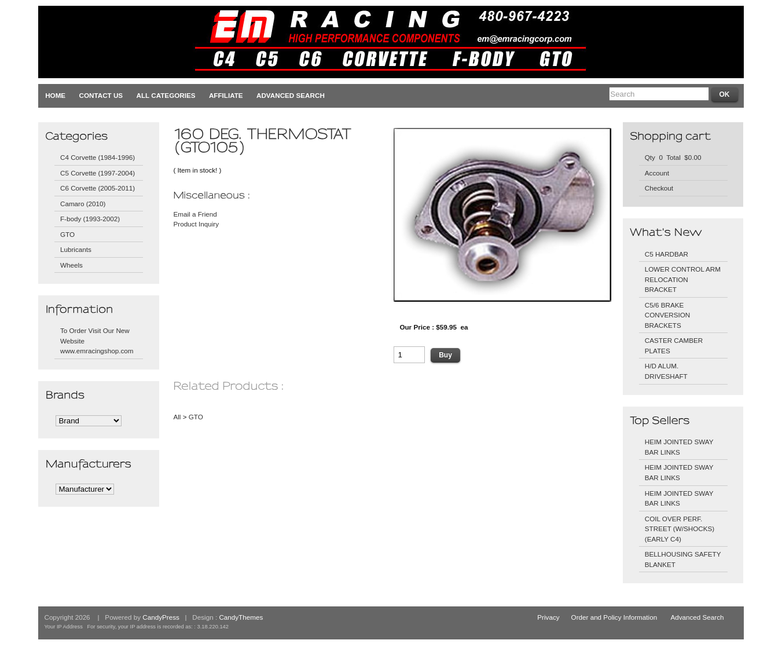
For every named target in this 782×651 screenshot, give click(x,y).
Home (55, 95)
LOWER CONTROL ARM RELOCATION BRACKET (683, 279)
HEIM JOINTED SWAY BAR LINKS (679, 447)
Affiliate (226, 95)
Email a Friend (194, 214)
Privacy (548, 617)
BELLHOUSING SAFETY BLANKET (683, 559)
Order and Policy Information (614, 617)
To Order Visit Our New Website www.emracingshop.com (97, 340)
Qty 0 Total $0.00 (673, 157)
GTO (67, 234)
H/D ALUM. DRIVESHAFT (666, 371)
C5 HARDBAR (666, 254)
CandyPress (160, 617)
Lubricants (75, 249)
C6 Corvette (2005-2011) (97, 188)
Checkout (659, 188)
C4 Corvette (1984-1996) (97, 157)
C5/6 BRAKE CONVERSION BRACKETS (667, 315)
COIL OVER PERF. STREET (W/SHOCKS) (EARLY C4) (679, 529)
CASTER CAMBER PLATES (674, 345)
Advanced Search (290, 95)
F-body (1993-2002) (90, 218)
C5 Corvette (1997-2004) (97, 173)
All (177, 416)
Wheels (71, 265)
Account (657, 173)
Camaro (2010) (83, 203)
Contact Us (101, 95)
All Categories (166, 95)
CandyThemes (241, 617)
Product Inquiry (196, 224)
